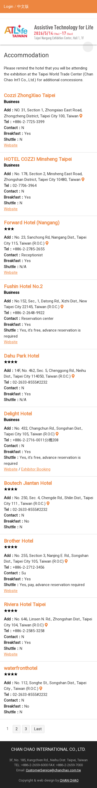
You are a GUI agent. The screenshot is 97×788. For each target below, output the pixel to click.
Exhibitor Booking (35, 469)
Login (8, 6)
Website (11, 145)
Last (38, 729)
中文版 (23, 6)
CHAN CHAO (69, 780)
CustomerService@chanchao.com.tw (53, 770)
